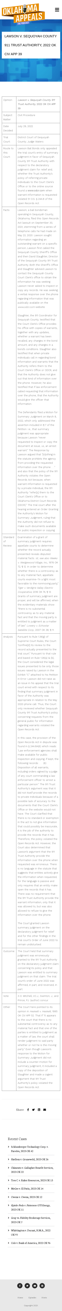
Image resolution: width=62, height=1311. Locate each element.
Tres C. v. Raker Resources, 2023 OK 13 (32, 1180)
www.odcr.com (36, 190)
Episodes (32, 1297)
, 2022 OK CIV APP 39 (37, 104)
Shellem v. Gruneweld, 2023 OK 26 (29, 1159)
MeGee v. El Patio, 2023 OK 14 (27, 1188)
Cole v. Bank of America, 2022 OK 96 (30, 1243)
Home (20, 1297)
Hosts (44, 1297)
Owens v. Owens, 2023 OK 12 (26, 1197)
